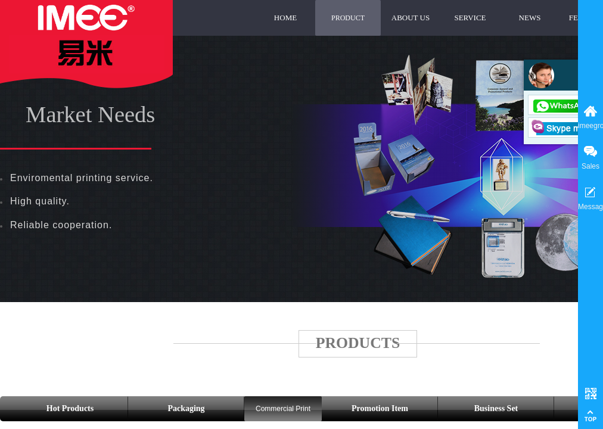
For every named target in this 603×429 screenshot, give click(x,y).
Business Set (496, 408)
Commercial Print (283, 409)
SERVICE (470, 17)
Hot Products (70, 408)
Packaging (185, 408)
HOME (285, 17)
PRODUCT (348, 18)
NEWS (530, 17)
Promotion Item (380, 408)
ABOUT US (410, 17)
